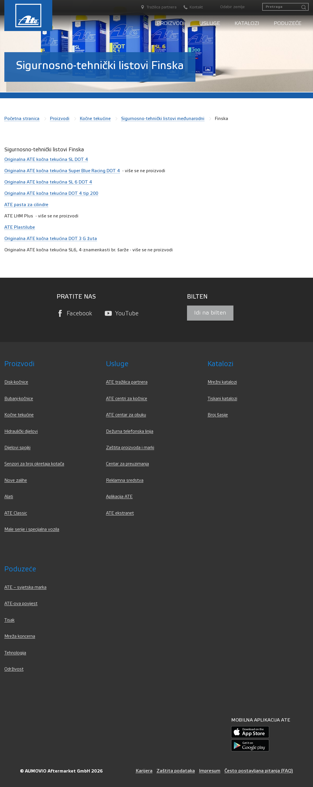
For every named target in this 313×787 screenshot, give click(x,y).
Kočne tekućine (95, 118)
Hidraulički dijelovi (21, 431)
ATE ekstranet (120, 513)
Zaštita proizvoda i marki (130, 447)
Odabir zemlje (232, 7)
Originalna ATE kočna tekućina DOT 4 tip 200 (51, 193)
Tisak (9, 620)
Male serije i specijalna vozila (31, 529)
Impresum (209, 770)
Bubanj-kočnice (18, 398)
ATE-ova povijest (20, 603)
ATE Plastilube (19, 227)
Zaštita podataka (175, 770)
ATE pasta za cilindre (26, 204)
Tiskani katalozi (222, 398)
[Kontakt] (190, 7)
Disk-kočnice (16, 382)
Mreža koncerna (19, 636)
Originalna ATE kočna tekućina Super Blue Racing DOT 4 (62, 170)
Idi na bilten (210, 313)
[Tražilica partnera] (156, 7)
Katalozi (247, 23)
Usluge (209, 23)
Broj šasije (218, 414)
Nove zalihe (15, 480)
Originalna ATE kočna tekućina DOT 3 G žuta (50, 238)
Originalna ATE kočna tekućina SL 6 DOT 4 (48, 182)
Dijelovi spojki (17, 447)
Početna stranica (21, 118)
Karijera (144, 770)
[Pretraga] (285, 7)
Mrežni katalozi (222, 382)
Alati (8, 496)
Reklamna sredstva (124, 480)
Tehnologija (15, 652)
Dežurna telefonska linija (129, 431)
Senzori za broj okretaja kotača (34, 463)
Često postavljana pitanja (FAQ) (258, 770)
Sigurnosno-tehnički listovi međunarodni (162, 118)
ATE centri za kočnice (126, 398)
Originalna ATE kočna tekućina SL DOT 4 (46, 159)
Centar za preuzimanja (127, 463)
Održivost (14, 669)
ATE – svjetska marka (25, 587)
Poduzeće (287, 23)
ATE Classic (15, 513)
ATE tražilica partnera (126, 382)
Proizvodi (171, 23)
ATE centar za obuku (126, 414)
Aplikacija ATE (119, 496)
